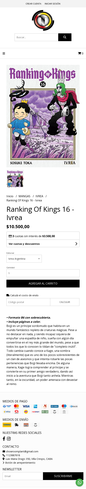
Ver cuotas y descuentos (24, 243)
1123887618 (11, 455)
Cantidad (10, 267)
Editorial (10, 253)
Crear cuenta (33, 3)
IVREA (40, 196)
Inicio (10, 196)
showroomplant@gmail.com (20, 451)
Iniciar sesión (52, 3)
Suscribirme (63, 476)
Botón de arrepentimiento (19, 462)
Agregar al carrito (43, 283)
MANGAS (25, 196)
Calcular (64, 302)
